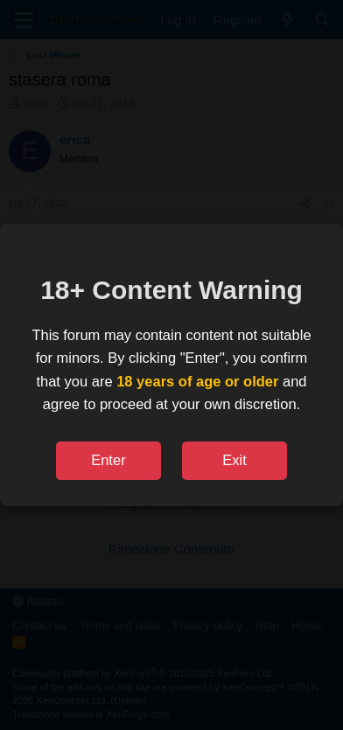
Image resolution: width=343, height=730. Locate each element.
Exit (234, 460)
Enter (108, 460)
